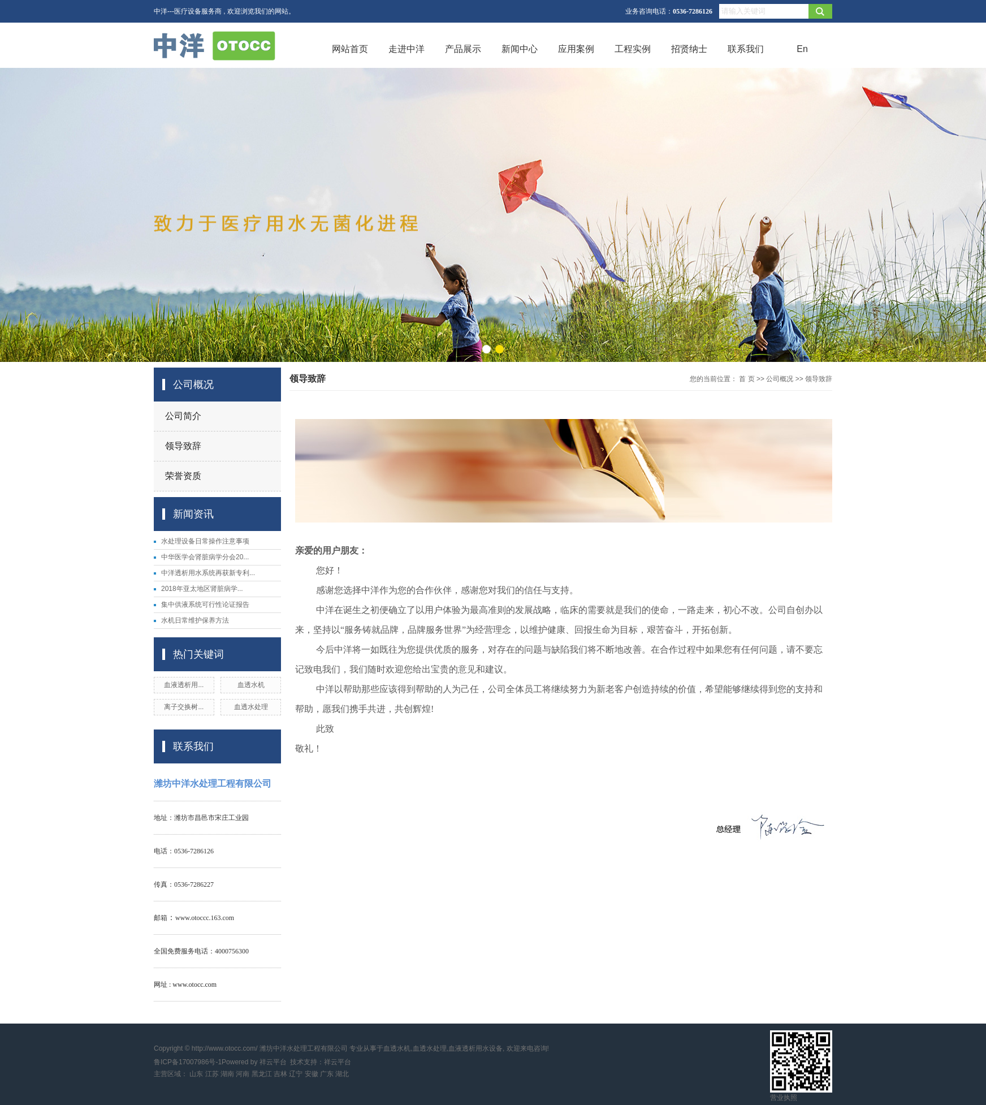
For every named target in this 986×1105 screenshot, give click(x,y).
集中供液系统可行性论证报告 (205, 604)
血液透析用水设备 (475, 1048)
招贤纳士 (689, 49)
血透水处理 (251, 707)
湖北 (342, 1074)
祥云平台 (273, 1062)
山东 (196, 1074)
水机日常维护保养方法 (195, 620)
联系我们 (746, 49)
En (802, 49)
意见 (467, 669)
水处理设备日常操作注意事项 (205, 541)
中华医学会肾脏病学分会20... (205, 557)
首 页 (746, 379)
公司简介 (183, 416)
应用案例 (576, 49)
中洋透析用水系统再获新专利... (208, 573)
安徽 (311, 1074)
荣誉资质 (183, 476)
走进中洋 (406, 49)
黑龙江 (262, 1074)
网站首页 (350, 49)
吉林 (280, 1074)
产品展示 (463, 49)
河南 (242, 1074)
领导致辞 (183, 446)
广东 (327, 1074)
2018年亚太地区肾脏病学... (202, 589)
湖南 (227, 1074)
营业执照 (783, 1098)
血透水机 (251, 685)
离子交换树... (184, 707)
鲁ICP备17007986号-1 (188, 1062)
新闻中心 (519, 49)
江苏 (212, 1074)
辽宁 (295, 1074)
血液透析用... (184, 685)
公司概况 (779, 379)
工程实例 (633, 49)
